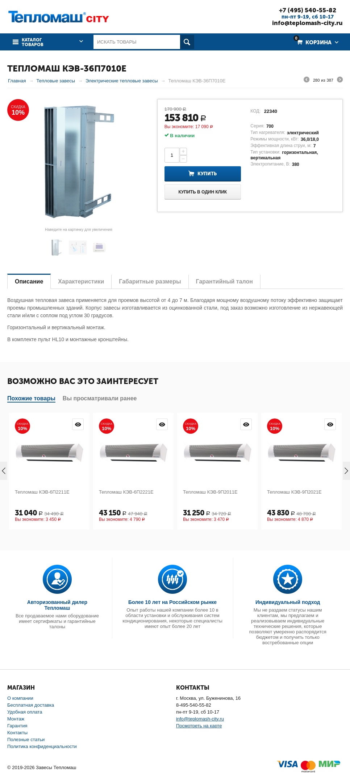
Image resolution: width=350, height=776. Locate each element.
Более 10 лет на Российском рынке (172, 602)
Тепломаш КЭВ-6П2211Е (42, 492)
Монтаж (15, 719)
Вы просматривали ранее (100, 398)
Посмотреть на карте (199, 725)
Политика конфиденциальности (42, 746)
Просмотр (78, 424)
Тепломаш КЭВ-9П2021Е (294, 492)
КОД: (255, 111)
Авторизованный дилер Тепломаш (57, 605)
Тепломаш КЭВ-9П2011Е (210, 492)
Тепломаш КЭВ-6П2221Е (126, 492)
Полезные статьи (26, 739)
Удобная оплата (24, 712)
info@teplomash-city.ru (307, 22)
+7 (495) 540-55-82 (307, 10)
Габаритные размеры (150, 281)
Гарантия (17, 725)
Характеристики (81, 281)
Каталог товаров (32, 42)
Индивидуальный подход (287, 602)
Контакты (17, 732)
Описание (29, 281)
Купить (207, 173)
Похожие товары (31, 398)
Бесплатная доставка (30, 705)
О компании (20, 698)
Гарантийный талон (224, 281)
